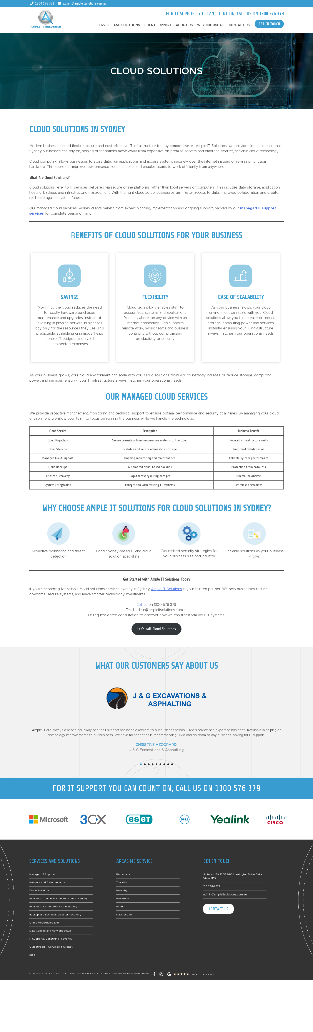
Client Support (157, 25)
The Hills (121, 882)
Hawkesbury (124, 914)
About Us (184, 25)
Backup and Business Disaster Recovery (55, 914)
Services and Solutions (118, 25)
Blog (32, 955)
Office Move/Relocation (44, 922)
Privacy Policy (86, 974)
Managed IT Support (42, 874)
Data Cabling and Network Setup (50, 930)
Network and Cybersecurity (47, 882)
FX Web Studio (140, 974)
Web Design (119, 974)
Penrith (120, 906)
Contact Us (239, 25)
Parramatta (123, 874)
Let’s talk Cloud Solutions (156, 629)
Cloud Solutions (39, 890)
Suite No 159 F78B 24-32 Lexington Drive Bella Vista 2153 (232, 876)
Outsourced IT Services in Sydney (51, 946)
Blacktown (123, 898)
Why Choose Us (210, 25)
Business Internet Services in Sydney (53, 906)
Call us (142, 604)
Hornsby (121, 890)
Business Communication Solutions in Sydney (58, 898)
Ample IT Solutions (166, 589)
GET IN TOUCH (269, 24)
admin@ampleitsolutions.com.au (85, 3)
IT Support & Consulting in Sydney (50, 938)
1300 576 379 (44, 3)
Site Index (103, 974)
